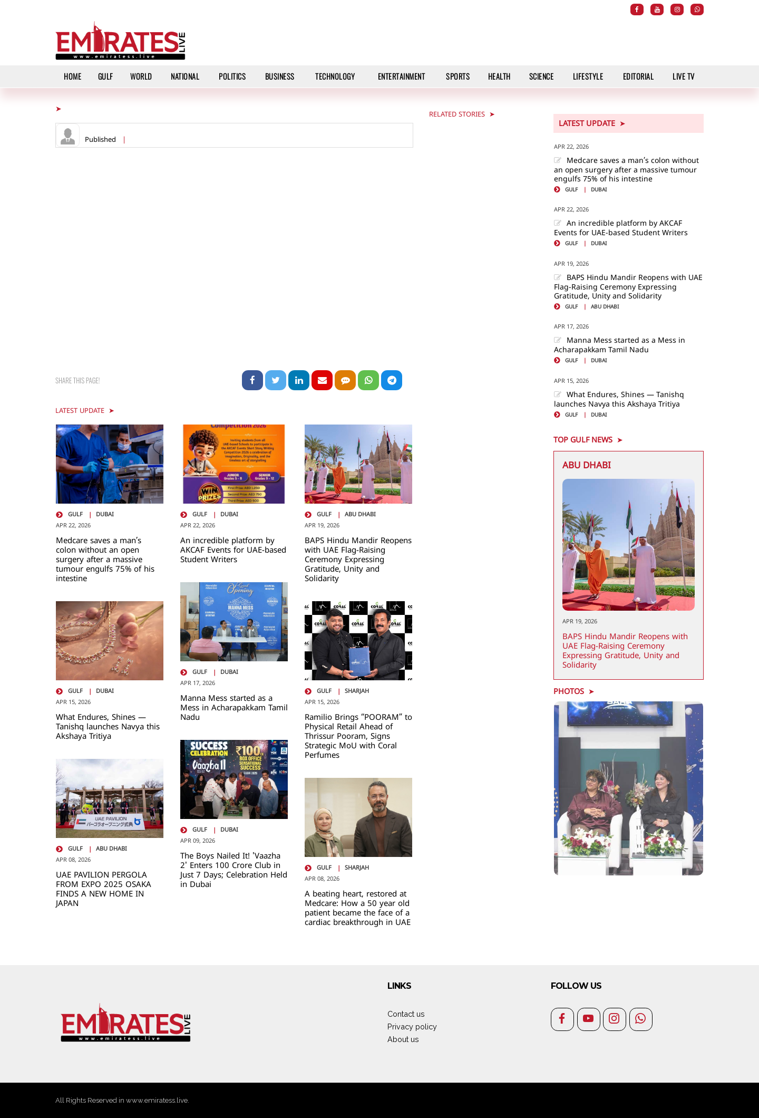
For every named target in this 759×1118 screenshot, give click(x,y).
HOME (72, 76)
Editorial (638, 76)
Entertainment (401, 76)
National (185, 76)
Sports (458, 76)
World (141, 76)
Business (280, 76)
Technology (335, 76)
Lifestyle (588, 76)
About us (403, 1039)
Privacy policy (412, 1026)
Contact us (406, 1013)
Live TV (684, 76)
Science (541, 76)
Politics (232, 76)
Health (499, 76)
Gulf (105, 76)
